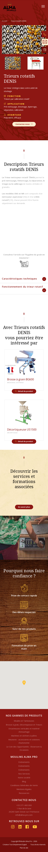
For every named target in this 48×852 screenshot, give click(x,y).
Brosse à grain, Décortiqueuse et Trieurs (24, 724)
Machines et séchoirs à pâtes (24, 735)
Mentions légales (24, 789)
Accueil (4, 21)
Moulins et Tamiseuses (24, 720)
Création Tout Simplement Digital (15, 844)
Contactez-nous (24, 124)
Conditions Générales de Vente (24, 785)
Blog (24, 781)
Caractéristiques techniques (19, 278)
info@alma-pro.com (24, 815)
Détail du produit (24, 391)
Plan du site (24, 848)
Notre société (24, 777)
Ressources (24, 793)
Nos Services (24, 773)
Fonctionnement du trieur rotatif (22, 286)
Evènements (24, 762)
